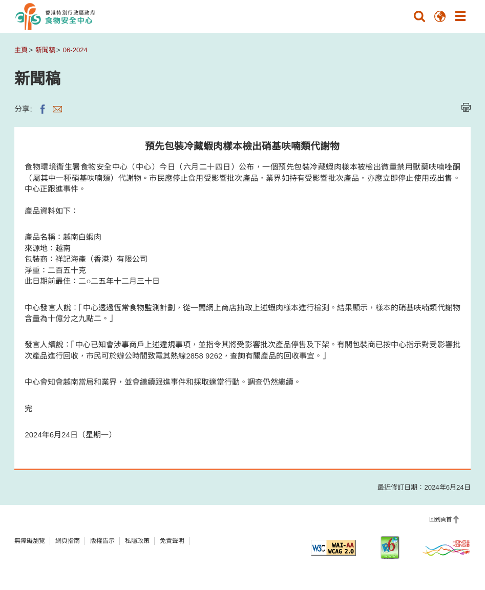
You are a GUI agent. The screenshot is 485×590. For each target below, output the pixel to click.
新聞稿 (45, 50)
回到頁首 (440, 519)
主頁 (21, 50)
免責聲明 (172, 540)
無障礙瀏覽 (29, 540)
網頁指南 (67, 540)
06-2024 (75, 50)
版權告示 (102, 540)
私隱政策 (137, 540)
